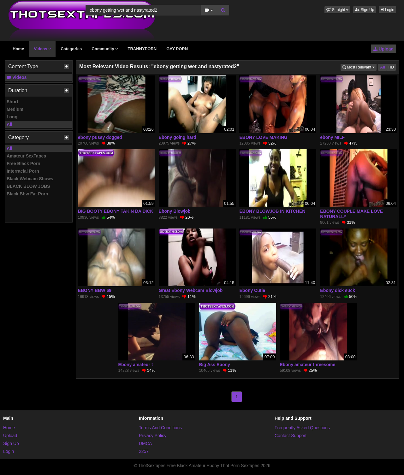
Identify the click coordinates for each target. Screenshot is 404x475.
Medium (15, 109)
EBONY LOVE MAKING (263, 137)
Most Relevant (359, 66)
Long (12, 116)
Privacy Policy (152, 435)
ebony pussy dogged (100, 137)
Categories (71, 48)
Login (387, 10)
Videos (42, 48)
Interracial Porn (23, 171)
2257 (144, 451)
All (9, 124)
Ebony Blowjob (175, 211)
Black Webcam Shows (30, 178)
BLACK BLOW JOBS (28, 186)
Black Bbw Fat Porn (27, 193)
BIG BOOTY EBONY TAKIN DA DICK (115, 211)
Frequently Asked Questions (302, 427)
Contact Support (290, 435)
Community (105, 48)
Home (18, 48)
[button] (337, 9)
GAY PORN (177, 48)
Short (12, 101)
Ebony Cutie (252, 290)
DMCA (145, 443)
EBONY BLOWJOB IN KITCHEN (272, 211)
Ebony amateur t (135, 364)
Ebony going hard (177, 137)
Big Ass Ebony (214, 364)
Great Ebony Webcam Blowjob (191, 290)
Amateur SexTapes (26, 155)
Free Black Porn (23, 163)
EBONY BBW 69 (94, 290)
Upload (383, 48)
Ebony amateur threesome (307, 364)
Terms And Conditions (160, 427)
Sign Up (364, 10)
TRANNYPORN (142, 48)
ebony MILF (332, 137)
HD (391, 67)
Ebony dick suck (337, 290)
